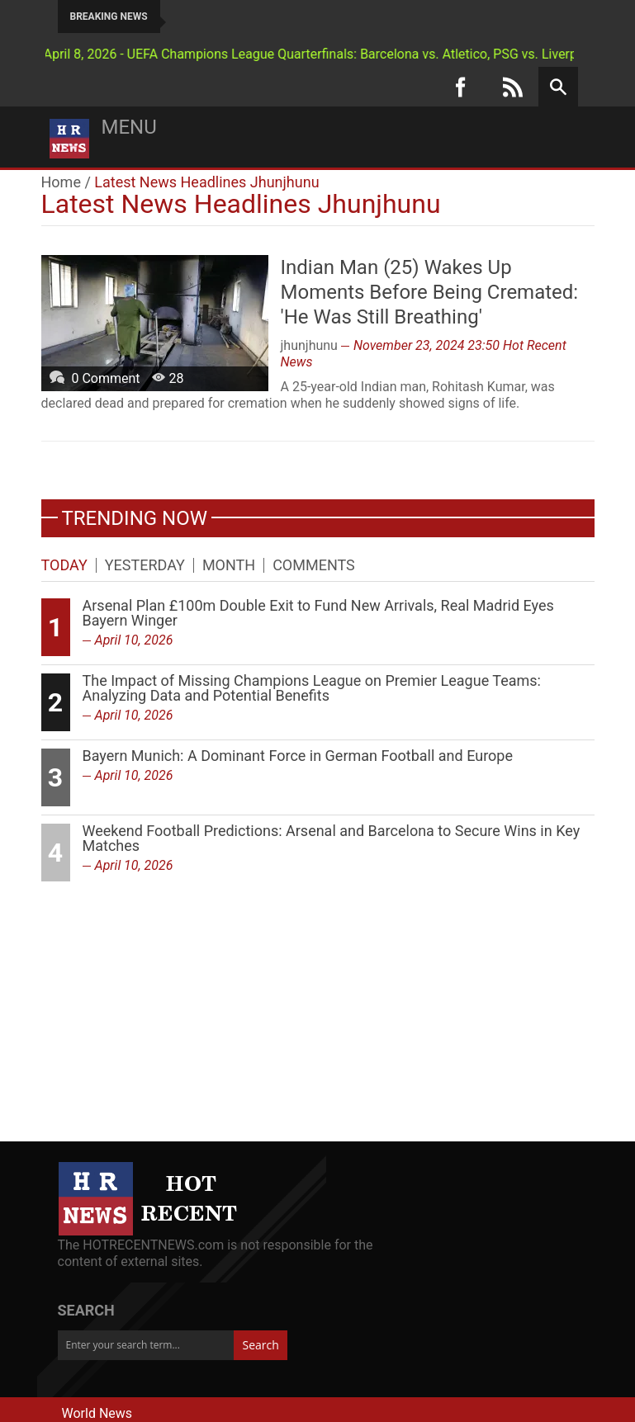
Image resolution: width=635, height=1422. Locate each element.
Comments (313, 565)
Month (228, 565)
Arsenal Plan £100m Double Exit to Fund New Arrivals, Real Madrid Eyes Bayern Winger (318, 613)
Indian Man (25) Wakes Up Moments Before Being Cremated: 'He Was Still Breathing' (430, 292)
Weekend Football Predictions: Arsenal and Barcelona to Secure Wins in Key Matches (332, 838)
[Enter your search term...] (146, 1345)
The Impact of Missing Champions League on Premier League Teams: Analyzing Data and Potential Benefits (312, 688)
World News (97, 1413)
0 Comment (105, 378)
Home (61, 182)
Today (64, 565)
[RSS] (513, 86)
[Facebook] (461, 86)
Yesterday (145, 565)
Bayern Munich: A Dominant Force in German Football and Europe (298, 755)
